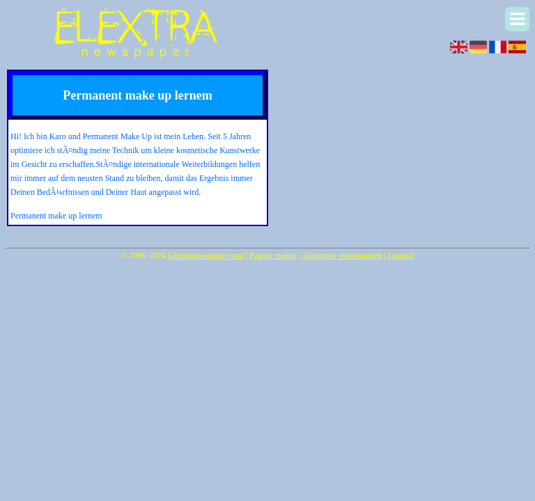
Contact (401, 255)
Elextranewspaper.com (206, 255)
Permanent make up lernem (56, 216)
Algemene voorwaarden (342, 255)
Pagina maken (273, 255)
